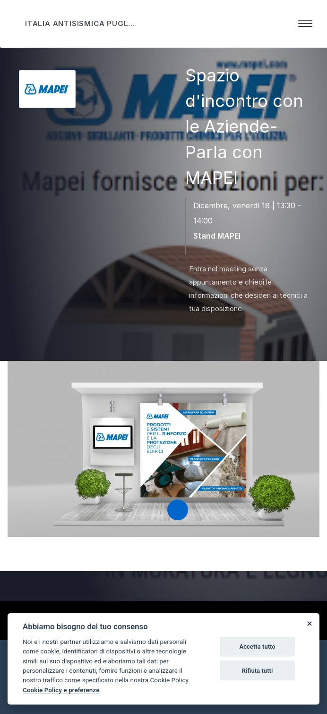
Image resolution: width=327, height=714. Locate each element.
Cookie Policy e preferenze (61, 690)
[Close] (309, 624)
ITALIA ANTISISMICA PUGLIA (80, 23)
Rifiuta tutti (257, 670)
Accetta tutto (257, 646)
